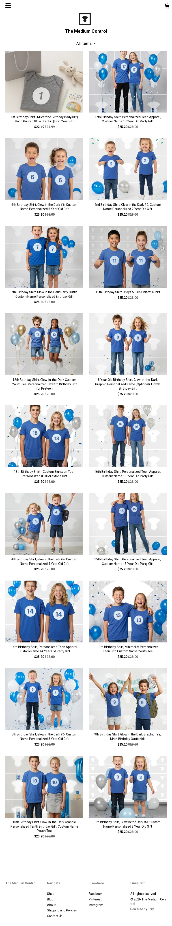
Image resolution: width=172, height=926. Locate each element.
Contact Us (54, 916)
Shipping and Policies (62, 910)
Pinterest (95, 899)
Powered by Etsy (142, 909)
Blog (50, 899)
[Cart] (166, 6)
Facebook (95, 894)
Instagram (96, 905)
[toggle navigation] (8, 5)
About (51, 905)
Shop (50, 894)
